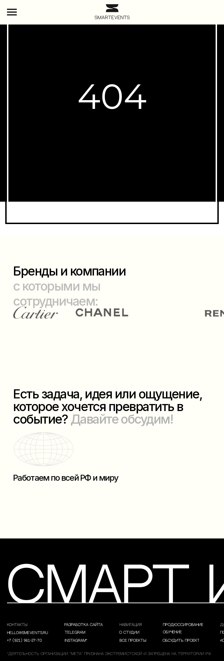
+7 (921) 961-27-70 (24, 640)
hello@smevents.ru (27, 633)
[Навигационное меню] (12, 12)
